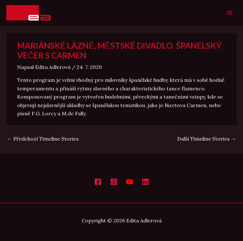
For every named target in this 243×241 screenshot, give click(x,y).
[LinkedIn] (145, 181)
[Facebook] (98, 181)
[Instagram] (113, 181)
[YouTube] (129, 181)
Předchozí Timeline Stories (43, 139)
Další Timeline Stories (206, 139)
